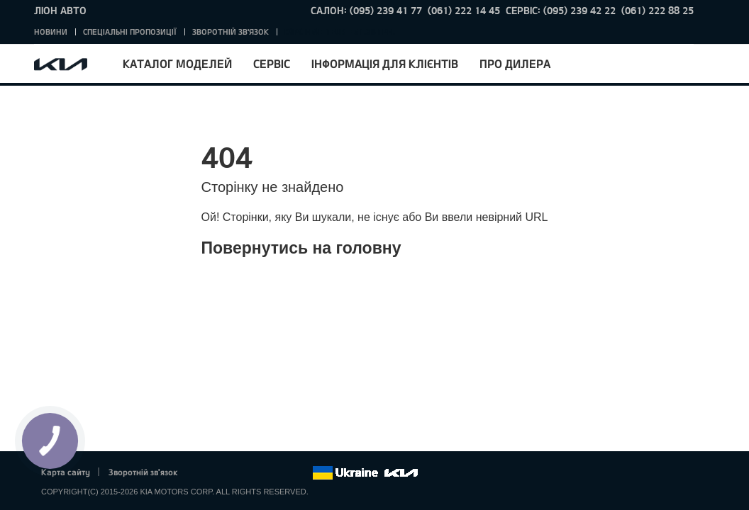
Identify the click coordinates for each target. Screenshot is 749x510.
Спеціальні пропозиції (130, 31)
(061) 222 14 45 (464, 10)
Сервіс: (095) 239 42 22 (561, 10)
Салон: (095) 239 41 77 (366, 10)
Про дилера (514, 63)
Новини (50, 31)
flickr (301, 473)
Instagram (281, 473)
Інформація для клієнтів (384, 63)
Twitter (222, 473)
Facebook (203, 473)
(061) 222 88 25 (657, 10)
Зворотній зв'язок (230, 31)
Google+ (242, 473)
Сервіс (271, 63)
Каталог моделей (177, 63)
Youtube (262, 473)
